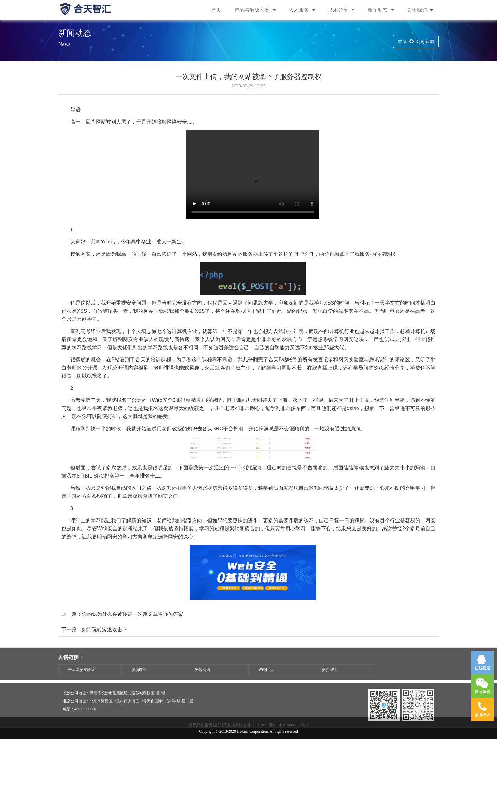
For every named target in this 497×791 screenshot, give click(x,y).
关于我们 (420, 10)
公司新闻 (425, 42)
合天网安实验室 (81, 679)
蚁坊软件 (139, 679)
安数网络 (202, 679)
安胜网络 (329, 679)
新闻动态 (380, 10)
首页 (216, 10)
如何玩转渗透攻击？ (104, 641)
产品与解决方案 (255, 10)
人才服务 (302, 10)
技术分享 (341, 10)
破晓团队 (266, 679)
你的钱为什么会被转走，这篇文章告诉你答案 (132, 625)
